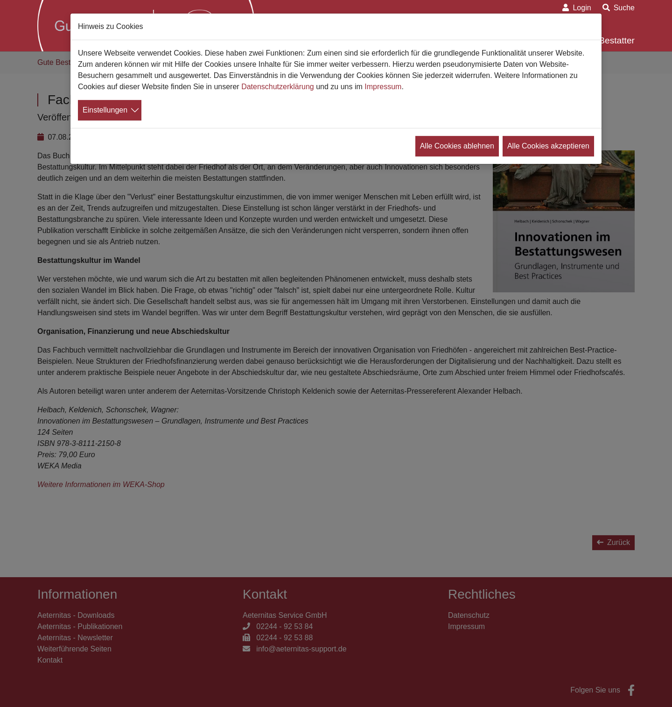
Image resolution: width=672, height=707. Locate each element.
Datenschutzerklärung (277, 87)
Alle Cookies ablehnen (457, 146)
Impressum (382, 87)
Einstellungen (105, 110)
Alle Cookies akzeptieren (548, 146)
